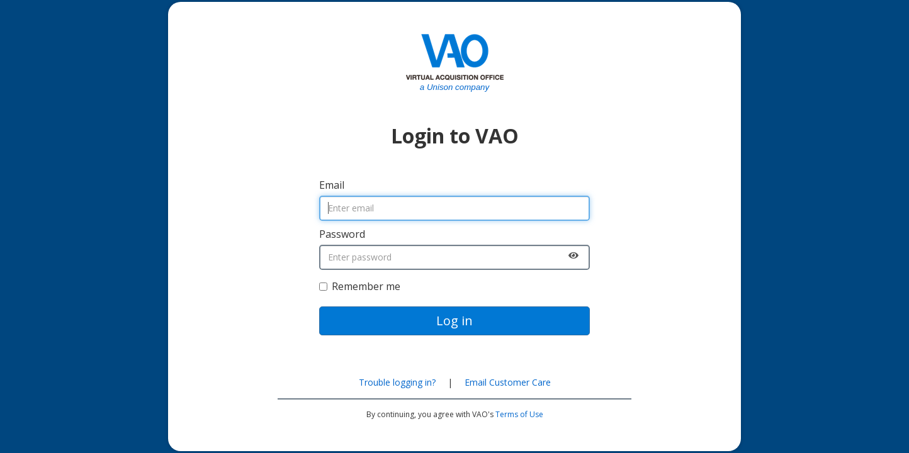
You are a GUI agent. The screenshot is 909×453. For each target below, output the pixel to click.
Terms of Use (519, 414)
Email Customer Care (508, 382)
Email (331, 185)
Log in (454, 320)
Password (342, 234)
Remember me (359, 286)
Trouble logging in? (397, 382)
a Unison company (454, 87)
